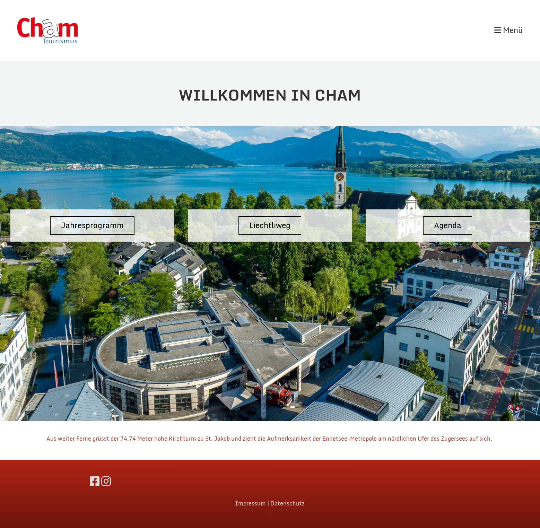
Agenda (447, 225)
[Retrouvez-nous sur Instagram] (106, 481)
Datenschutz (287, 503)
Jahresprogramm (92, 225)
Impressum (250, 503)
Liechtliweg (269, 225)
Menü (508, 30)
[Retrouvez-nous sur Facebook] (94, 481)
